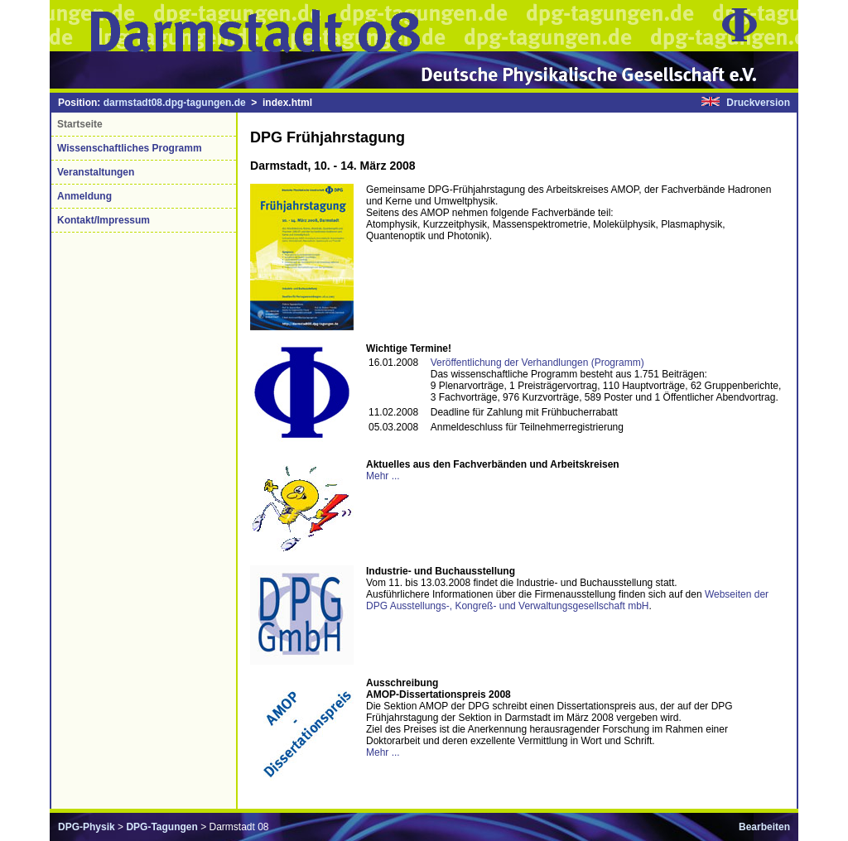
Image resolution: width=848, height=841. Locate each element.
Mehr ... (383, 476)
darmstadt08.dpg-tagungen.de (175, 102)
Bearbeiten (764, 827)
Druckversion (758, 102)
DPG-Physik (86, 827)
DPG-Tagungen (161, 827)
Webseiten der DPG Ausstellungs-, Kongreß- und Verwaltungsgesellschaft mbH (567, 600)
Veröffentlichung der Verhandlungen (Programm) (537, 362)
